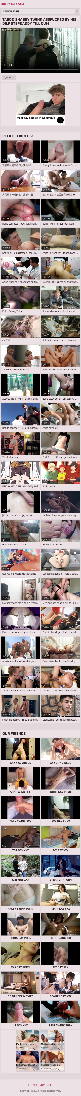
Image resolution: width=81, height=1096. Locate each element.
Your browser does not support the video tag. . (40, 50)
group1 (11, 77)
